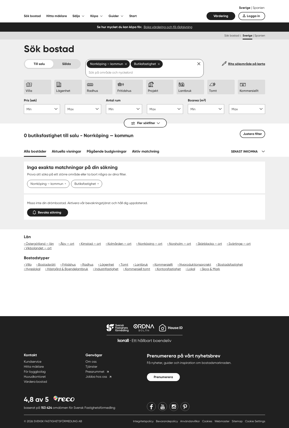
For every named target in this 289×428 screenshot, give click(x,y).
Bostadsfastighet (230, 264)
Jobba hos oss (96, 376)
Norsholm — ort (180, 244)
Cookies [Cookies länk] (207, 421)
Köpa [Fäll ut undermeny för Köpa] (94, 16)
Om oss (91, 361)
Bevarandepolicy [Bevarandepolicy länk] (167, 421)
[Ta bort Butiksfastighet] (97, 184)
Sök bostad (32, 16)
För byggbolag (35, 371)
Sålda (66, 64)
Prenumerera (163, 377)
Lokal (191, 269)
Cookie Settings (255, 421)
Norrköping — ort (150, 244)
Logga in (253, 16)
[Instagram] (173, 406)
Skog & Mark (211, 269)
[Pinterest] (185, 406)
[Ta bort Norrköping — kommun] (64, 184)
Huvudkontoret (35, 376)
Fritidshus (69, 264)
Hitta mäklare (56, 16)
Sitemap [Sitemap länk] (237, 421)
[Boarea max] (247, 109)
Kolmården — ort (119, 244)
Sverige (245, 8)
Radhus (87, 264)
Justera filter (252, 134)
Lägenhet (107, 264)
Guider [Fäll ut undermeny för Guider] (114, 16)
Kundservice (32, 361)
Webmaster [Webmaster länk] (222, 421)
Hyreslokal (33, 269)
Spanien (259, 8)
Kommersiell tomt (137, 269)
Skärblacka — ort (210, 244)
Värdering (221, 16)
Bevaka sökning (47, 211)
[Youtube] (162, 406)
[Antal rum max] (165, 109)
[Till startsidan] (64, 8)
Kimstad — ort (91, 244)
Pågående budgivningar (106, 151)
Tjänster (91, 366)
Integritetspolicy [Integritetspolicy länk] (143, 421)
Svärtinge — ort (240, 244)
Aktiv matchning (145, 151)
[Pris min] (42, 109)
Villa (29, 264)
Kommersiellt (164, 264)
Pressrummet (94, 371)
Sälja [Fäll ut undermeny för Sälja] (76, 16)
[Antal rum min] (124, 109)
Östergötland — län (40, 244)
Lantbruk (141, 264)
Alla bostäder (35, 151)
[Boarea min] (206, 109)
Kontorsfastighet (169, 269)
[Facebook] (151, 406)
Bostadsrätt (47, 264)
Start (133, 16)
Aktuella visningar (66, 151)
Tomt (124, 264)
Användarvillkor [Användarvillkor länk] (190, 421)
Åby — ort (67, 244)
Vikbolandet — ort (39, 248)
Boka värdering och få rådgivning (168, 27)
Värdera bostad (35, 381)
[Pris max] (83, 109)
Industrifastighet (106, 269)
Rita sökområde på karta (246, 64)
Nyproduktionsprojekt (195, 264)
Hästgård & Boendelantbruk (67, 269)
